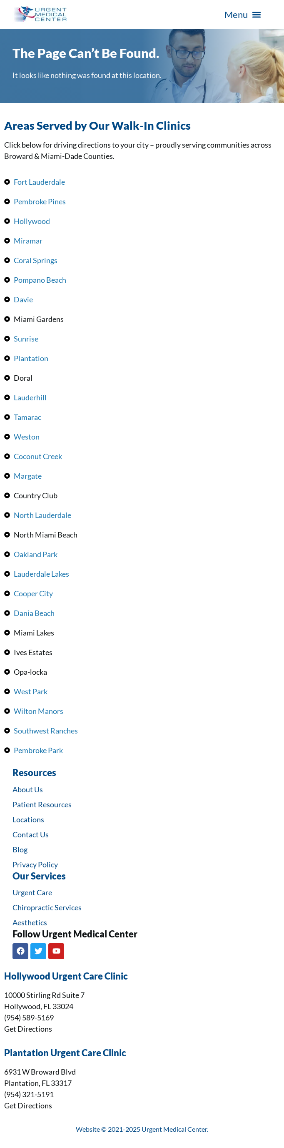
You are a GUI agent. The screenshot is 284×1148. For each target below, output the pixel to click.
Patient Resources (42, 804)
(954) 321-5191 (29, 1094)
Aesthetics (29, 922)
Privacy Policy (35, 864)
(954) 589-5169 (29, 1017)
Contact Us (30, 834)
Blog (19, 849)
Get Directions (28, 1028)
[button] (242, 15)
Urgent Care (32, 892)
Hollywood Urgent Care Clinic (66, 976)
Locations (28, 819)
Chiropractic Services (47, 907)
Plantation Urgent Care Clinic (65, 1053)
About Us (27, 789)
